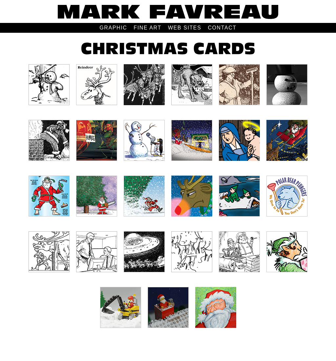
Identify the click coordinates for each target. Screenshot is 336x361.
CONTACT (222, 27)
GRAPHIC (113, 27)
